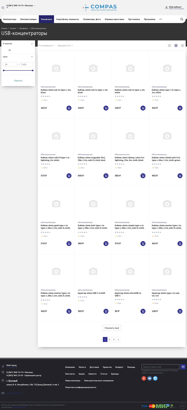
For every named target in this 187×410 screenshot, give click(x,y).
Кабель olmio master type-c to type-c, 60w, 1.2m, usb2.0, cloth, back (55, 295)
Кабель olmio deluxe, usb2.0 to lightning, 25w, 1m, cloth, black (129, 158)
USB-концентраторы (48, 87)
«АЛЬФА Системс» (19, 407)
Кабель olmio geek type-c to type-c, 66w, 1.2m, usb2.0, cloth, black (55, 228)
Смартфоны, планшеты (67, 19)
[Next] (118, 339)
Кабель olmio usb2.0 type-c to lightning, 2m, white (55, 158)
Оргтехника (134, 19)
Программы (149, 19)
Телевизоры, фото (92, 19)
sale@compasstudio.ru (14, 393)
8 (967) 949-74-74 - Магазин (19, 372)
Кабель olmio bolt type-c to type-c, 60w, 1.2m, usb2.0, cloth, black (92, 228)
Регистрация (179, 9)
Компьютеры (9, 19)
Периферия (46, 19)
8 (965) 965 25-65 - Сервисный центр (23, 375)
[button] (20, 5)
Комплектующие (28, 19)
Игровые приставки (114, 19)
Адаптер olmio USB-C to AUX (91, 293)
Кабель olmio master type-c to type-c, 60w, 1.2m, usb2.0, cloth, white (166, 228)
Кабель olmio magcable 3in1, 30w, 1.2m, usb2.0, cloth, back (91, 158)
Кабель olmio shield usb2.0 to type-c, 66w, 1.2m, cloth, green (166, 158)
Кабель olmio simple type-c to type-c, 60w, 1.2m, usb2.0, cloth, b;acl (129, 228)
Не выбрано (11, 367)
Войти (171, 9)
